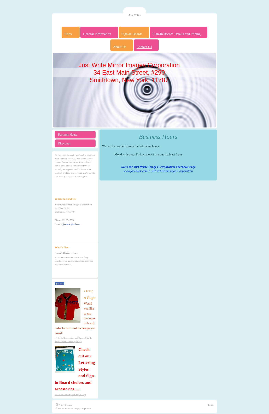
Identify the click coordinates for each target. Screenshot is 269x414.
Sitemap (68, 405)
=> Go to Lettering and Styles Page (70, 394)
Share (59, 284)
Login (210, 405)
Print (59, 405)
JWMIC (134, 15)
